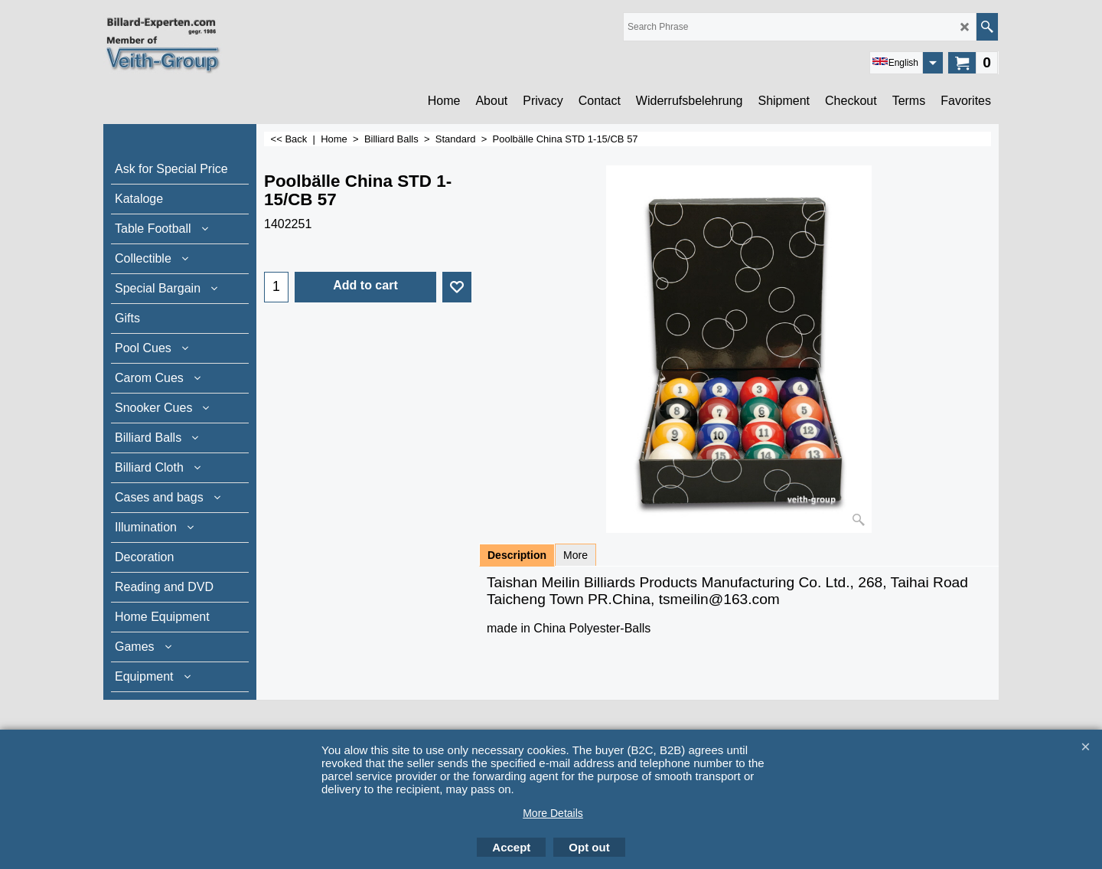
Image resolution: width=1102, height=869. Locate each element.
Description (516, 555)
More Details (553, 813)
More (575, 555)
